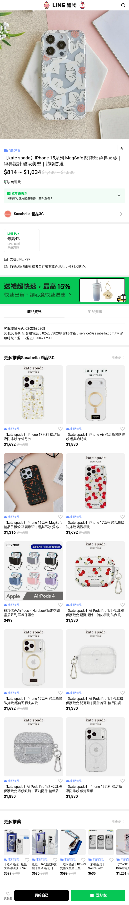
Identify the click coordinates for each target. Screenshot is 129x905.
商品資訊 (34, 312)
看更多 (117, 357)
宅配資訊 (95, 312)
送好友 (98, 895)
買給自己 (42, 895)
